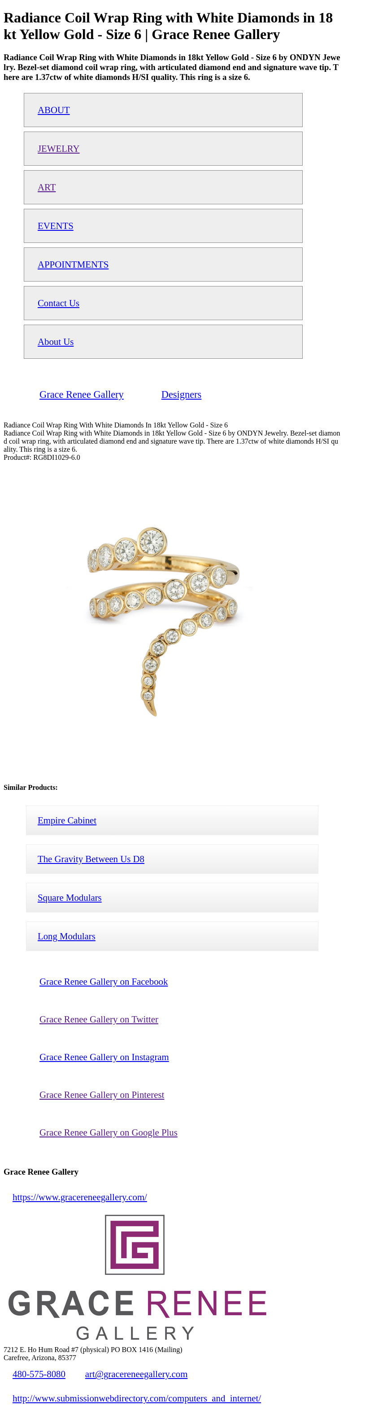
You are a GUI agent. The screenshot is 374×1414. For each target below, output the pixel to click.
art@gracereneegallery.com (136, 1374)
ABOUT (54, 110)
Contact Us (58, 303)
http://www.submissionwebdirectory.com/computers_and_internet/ (137, 1398)
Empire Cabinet (67, 820)
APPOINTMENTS (73, 264)
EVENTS (56, 225)
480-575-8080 (39, 1374)
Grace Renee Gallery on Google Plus (108, 1132)
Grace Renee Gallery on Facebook (103, 981)
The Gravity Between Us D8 (91, 859)
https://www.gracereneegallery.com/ (80, 1197)
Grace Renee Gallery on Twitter (98, 1019)
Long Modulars (67, 936)
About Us (56, 341)
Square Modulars (70, 897)
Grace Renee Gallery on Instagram (104, 1057)
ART (47, 187)
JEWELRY (59, 148)
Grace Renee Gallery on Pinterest (101, 1094)
